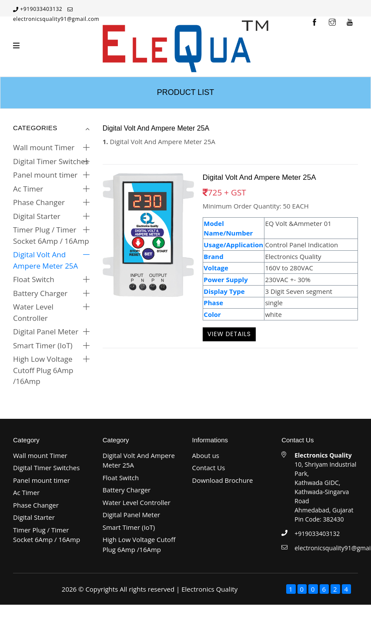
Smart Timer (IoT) (43, 345)
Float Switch (33, 279)
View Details (229, 334)
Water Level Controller (33, 312)
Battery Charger (40, 293)
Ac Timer (28, 189)
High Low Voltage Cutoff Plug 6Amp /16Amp (43, 370)
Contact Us (208, 467)
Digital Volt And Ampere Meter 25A (45, 260)
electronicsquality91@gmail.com (56, 19)
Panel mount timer (45, 175)
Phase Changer (39, 202)
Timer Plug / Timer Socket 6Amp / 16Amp (51, 235)
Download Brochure (222, 480)
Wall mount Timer (43, 147)
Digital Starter (36, 216)
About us (205, 455)
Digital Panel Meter (45, 332)
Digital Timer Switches (51, 161)
